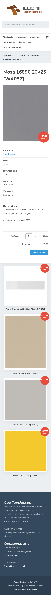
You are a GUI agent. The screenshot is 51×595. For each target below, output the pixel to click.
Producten (22, 55)
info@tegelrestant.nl (15, 566)
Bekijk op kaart (11, 555)
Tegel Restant (8, 55)
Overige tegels (24, 42)
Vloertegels (21, 37)
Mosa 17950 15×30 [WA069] (25, 476)
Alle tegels (8, 37)
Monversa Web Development (25, 589)
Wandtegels (35, 37)
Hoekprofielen (9, 42)
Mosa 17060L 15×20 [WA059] (25, 373)
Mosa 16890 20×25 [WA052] (12, 59)
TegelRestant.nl (21, 582)
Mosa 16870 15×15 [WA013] (25, 424)
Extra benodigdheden (12, 47)
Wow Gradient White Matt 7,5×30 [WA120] (25, 309)
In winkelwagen (39, 252)
